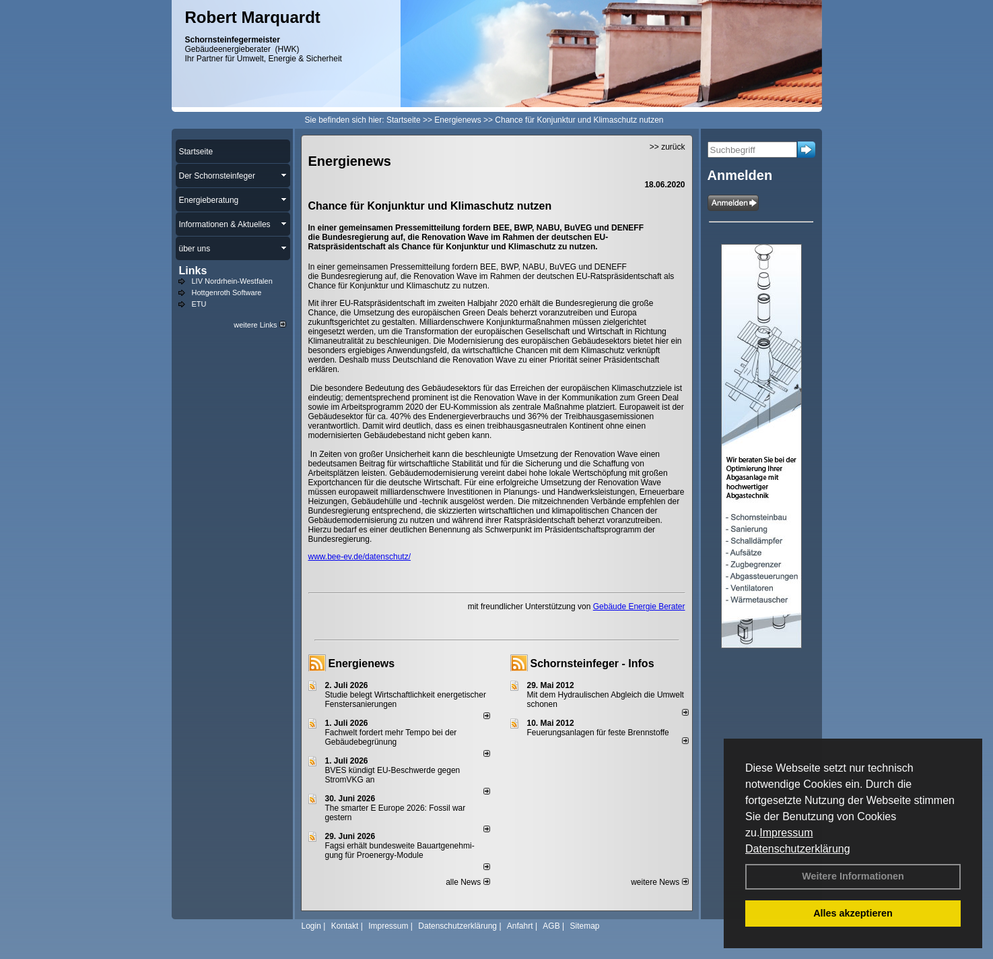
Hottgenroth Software (227, 292)
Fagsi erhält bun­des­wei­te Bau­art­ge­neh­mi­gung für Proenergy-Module (400, 850)
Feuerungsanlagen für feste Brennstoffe (598, 732)
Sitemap (584, 926)
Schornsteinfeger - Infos (592, 663)
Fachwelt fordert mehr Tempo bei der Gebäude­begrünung (391, 737)
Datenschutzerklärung (797, 849)
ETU (199, 304)
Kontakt (345, 926)
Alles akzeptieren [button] (853, 913)
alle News (467, 882)
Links (193, 270)
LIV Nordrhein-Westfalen (232, 281)
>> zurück (667, 147)
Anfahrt (520, 926)
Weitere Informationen (853, 876)
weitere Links (259, 325)
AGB (551, 926)
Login (311, 926)
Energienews (362, 663)
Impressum (786, 832)
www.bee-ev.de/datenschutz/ (359, 556)
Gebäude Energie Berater (639, 606)
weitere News (659, 882)
